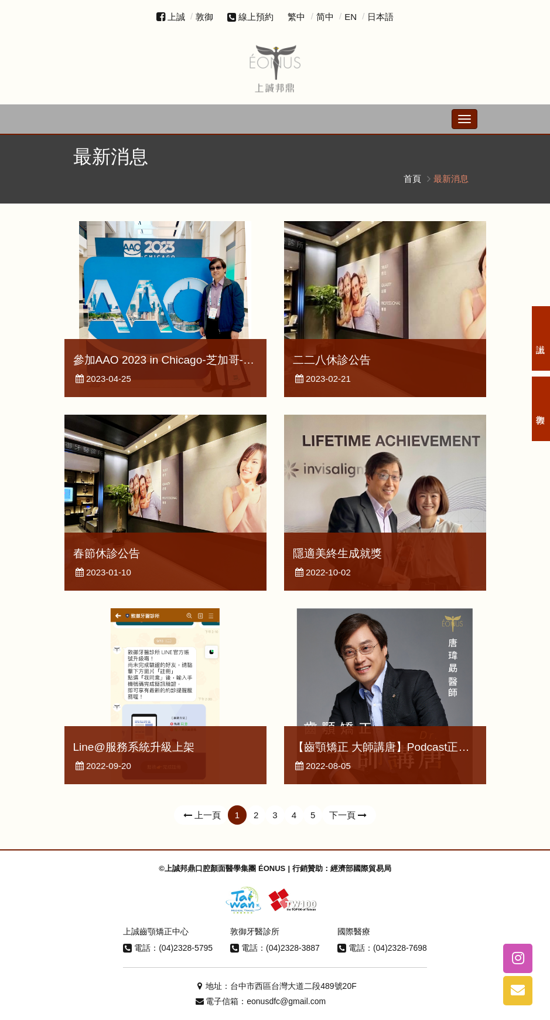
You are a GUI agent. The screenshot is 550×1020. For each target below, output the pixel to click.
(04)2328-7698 (400, 948)
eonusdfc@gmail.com (286, 1001)
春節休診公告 (106, 553)
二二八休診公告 (332, 360)
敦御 (204, 17)
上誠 (176, 17)
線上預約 (250, 17)
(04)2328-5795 (186, 948)
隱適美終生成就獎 (337, 553)
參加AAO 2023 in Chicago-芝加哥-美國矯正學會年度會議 (213, 360)
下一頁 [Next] (349, 815)
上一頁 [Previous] (201, 815)
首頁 (412, 179)
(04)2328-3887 (293, 948)
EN (350, 17)
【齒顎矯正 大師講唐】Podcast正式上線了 (398, 747)
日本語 (380, 17)
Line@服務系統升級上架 (133, 747)
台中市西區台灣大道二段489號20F (293, 986)
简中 (325, 17)
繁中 (296, 17)
